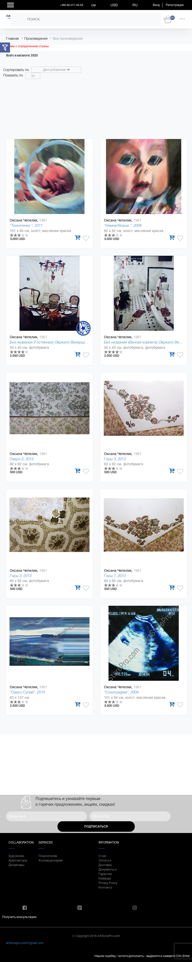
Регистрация (175, 5)
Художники (16, 856)
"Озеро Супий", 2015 (27, 692)
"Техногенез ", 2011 (26, 225)
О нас (102, 856)
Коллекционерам (48, 860)
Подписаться (96, 826)
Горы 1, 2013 (115, 576)
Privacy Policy (107, 883)
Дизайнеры (16, 865)
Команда (104, 878)
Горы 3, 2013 (115, 459)
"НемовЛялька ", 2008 (123, 225)
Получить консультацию (19, 917)
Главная (12, 38)
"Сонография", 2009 (121, 692)
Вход (156, 5)
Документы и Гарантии (107, 872)
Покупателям (47, 856)
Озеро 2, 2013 (22, 459)
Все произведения (67, 38)
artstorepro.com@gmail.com (25, 943)
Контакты (105, 887)
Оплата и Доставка (105, 863)
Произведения (36, 38)
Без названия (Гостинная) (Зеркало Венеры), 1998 (52, 342)
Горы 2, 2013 (21, 576)
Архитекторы (17, 860)
